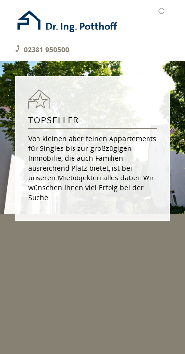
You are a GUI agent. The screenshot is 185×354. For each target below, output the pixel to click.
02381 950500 (46, 49)
